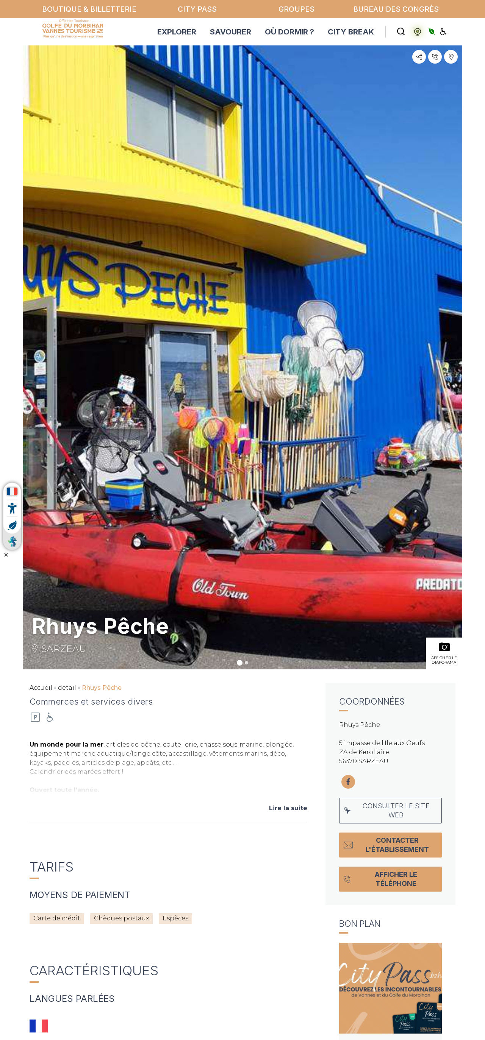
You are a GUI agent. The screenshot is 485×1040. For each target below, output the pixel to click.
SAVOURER (230, 31)
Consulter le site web (387, 810)
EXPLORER (176, 31)
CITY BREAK (351, 31)
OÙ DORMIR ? (289, 31)
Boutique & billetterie (89, 9)
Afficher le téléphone (380, 878)
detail (67, 687)
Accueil (41, 687)
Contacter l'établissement (386, 844)
